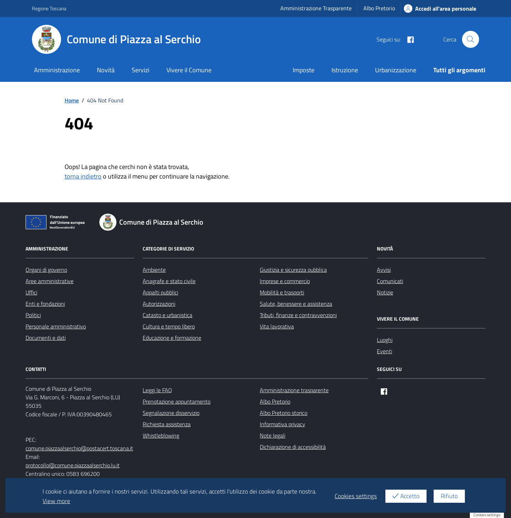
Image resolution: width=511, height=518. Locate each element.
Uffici (31, 292)
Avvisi (384, 269)
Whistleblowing (161, 435)
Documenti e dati (46, 337)
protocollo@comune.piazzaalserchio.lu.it (73, 465)
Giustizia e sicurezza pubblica (293, 269)
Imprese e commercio (285, 281)
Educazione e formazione (172, 337)
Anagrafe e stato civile (169, 281)
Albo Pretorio (379, 8)
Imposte (303, 70)
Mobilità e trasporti (282, 292)
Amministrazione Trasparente (316, 8)
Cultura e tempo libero (169, 326)
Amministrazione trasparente (294, 390)
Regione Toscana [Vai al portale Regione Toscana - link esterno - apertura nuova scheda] (49, 8)
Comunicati (390, 281)
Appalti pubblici (160, 292)
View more (56, 501)
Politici (33, 315)
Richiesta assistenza (167, 424)
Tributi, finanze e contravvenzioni (298, 315)
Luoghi (384, 340)
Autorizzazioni (159, 303)
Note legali (272, 435)
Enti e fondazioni (45, 303)
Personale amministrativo (56, 326)
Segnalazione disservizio (171, 413)
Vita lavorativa (277, 326)
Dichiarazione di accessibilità (293, 447)
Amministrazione (57, 70)
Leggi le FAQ (157, 390)
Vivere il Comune (188, 70)
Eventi (384, 351)
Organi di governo (46, 269)
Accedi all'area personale (440, 8)
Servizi (140, 70)
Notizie (385, 292)
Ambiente (154, 269)
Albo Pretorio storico (283, 413)
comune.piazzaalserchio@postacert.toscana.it (79, 448)
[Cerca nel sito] (470, 39)
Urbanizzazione (395, 70)
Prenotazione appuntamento (176, 401)
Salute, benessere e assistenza (296, 303)
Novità (106, 70)
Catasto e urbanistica (167, 315)
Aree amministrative (49, 281)
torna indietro (83, 176)
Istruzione (344, 70)
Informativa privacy (282, 424)
